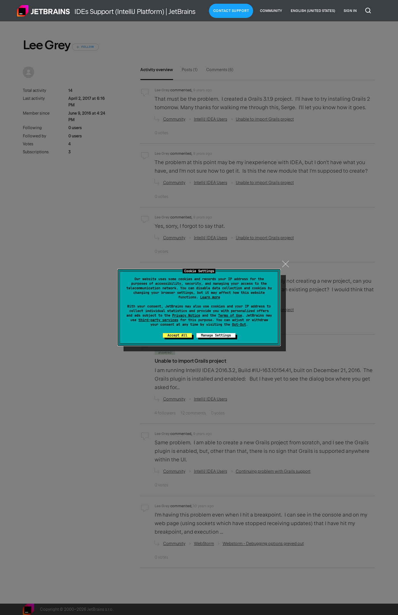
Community (271, 11)
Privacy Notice (186, 315)
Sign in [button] (350, 11)
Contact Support (231, 11)
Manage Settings (216, 335)
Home (43, 10)
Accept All (177, 335)
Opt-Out (239, 324)
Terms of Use (230, 315)
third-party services (158, 320)
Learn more (210, 297)
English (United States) (313, 11)
